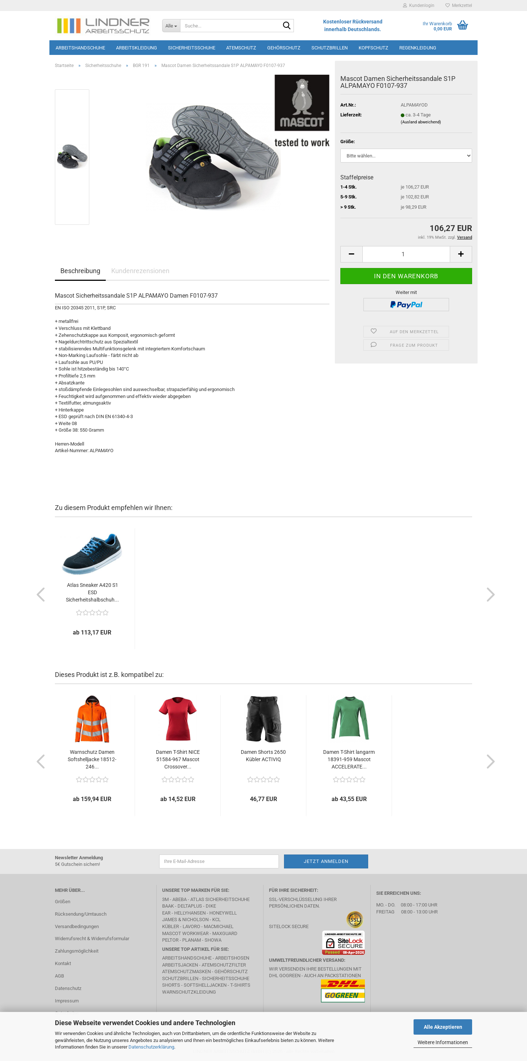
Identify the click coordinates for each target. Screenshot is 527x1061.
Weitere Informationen (443, 1042)
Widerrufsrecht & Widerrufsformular (92, 938)
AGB (59, 976)
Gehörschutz (283, 48)
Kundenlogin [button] (418, 5)
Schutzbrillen (329, 48)
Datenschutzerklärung (151, 1047)
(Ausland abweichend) (421, 122)
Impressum (67, 1001)
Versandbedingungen (77, 926)
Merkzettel (458, 5)
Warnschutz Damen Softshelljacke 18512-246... (92, 759)
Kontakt (63, 963)
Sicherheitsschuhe (191, 48)
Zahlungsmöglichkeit (76, 951)
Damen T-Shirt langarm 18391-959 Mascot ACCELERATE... (349, 759)
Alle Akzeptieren (443, 1027)
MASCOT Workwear (185, 933)
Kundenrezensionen (140, 271)
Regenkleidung (417, 48)
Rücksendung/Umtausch (80, 914)
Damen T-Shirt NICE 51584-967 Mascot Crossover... (178, 759)
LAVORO (191, 926)
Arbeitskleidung (136, 48)
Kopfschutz (373, 48)
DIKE (211, 906)
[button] (351, 254)
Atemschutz (241, 48)
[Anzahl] (406, 254)
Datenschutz (68, 988)
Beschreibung (80, 271)
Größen (62, 901)
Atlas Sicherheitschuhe (220, 899)
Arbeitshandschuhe (80, 48)
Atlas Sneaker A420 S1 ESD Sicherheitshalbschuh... (92, 592)
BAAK (168, 906)
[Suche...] (171, 25)
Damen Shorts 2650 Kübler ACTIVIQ (263, 755)
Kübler (170, 926)
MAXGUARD (225, 933)
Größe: (347, 141)
